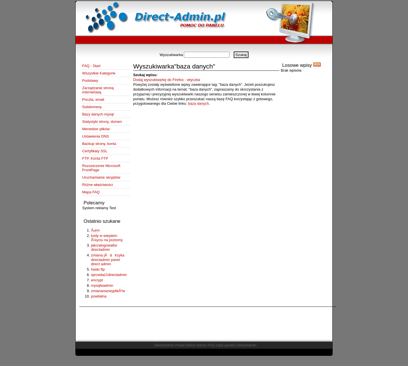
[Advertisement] (204, 49)
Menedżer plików (96, 129)
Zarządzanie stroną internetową (98, 90)
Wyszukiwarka (171, 55)
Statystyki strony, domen (102, 121)
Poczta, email (93, 99)
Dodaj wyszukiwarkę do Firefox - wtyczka (166, 80)
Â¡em (95, 230)
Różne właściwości (97, 185)
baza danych (198, 103)
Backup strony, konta (99, 144)
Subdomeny (92, 107)
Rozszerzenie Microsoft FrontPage (101, 168)
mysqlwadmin (102, 285)
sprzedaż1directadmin (109, 275)
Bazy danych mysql (98, 114)
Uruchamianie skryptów (101, 177)
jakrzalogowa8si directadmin (104, 247)
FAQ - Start (91, 66)
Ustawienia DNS (95, 136)
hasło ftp (98, 269)
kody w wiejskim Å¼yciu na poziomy (107, 238)
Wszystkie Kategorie (98, 73)
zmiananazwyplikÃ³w (108, 291)
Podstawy (90, 80)
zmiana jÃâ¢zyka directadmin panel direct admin (107, 259)
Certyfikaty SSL (94, 151)
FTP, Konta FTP (95, 158)
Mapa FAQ (91, 192)
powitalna (99, 296)
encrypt (97, 280)
